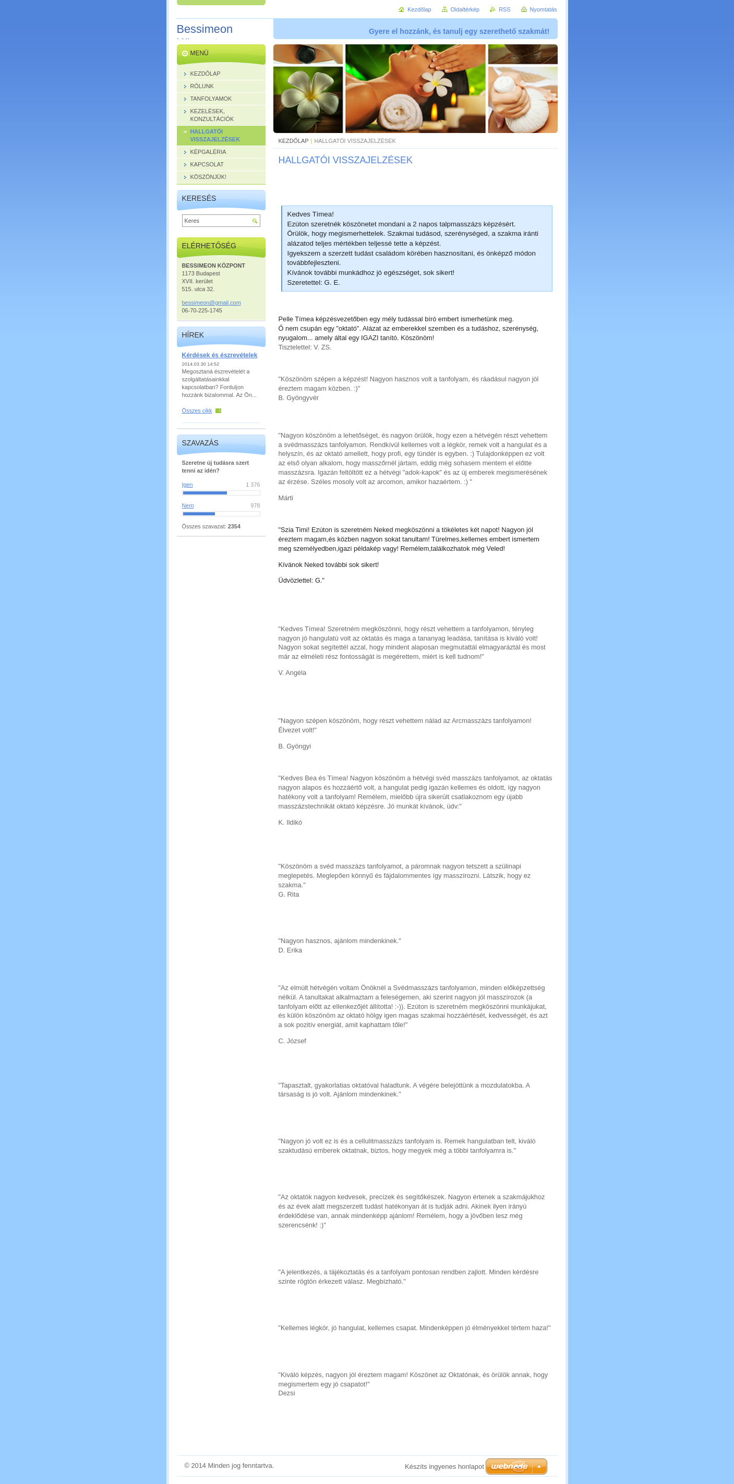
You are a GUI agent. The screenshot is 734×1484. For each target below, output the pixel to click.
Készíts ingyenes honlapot (444, 1466)
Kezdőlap (419, 9)
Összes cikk (197, 410)
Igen (187, 484)
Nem (188, 505)
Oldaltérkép (465, 9)
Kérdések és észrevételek (220, 355)
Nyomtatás (543, 9)
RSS (504, 9)
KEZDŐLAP (294, 141)
